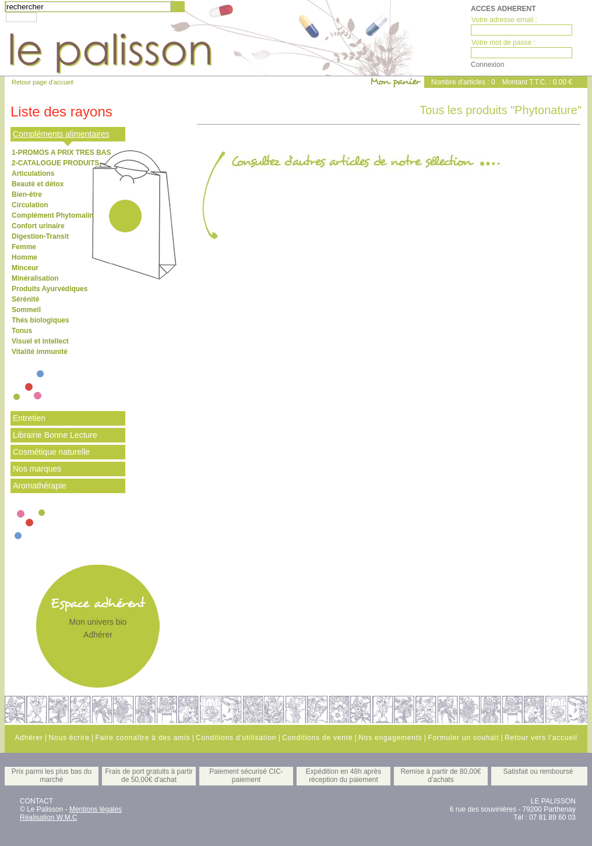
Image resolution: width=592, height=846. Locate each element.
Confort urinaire (38, 226)
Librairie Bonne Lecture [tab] (55, 435)
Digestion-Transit (40, 236)
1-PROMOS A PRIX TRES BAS (61, 152)
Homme (24, 257)
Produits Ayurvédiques (49, 289)
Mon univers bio (98, 621)
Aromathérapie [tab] (39, 485)
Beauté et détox (38, 184)
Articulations (33, 173)
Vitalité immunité (40, 352)
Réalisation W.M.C (48, 817)
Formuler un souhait (463, 738)
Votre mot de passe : (503, 42)
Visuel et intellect (40, 341)
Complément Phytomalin (53, 215)
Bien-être (27, 194)
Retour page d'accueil (42, 82)
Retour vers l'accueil (541, 738)
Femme (24, 247)
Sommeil (26, 310)
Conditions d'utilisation (236, 738)
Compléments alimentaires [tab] (61, 134)
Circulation (30, 205)
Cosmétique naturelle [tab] (51, 451)
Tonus (22, 331)
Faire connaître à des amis (142, 738)
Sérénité (25, 299)
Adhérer (97, 634)
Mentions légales (95, 809)
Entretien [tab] (29, 418)
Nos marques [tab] (37, 468)
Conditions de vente (317, 738)
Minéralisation (35, 278)
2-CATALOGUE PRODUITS (55, 163)
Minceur (25, 268)
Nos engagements (390, 738)
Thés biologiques (40, 320)
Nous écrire (68, 738)
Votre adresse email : (504, 20)
